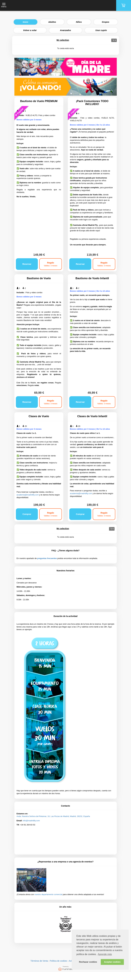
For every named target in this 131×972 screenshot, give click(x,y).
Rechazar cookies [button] (88, 962)
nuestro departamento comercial (48, 894)
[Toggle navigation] (4, 5)
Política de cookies (58, 961)
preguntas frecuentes (47, 558)
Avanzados (65, 30)
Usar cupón (101, 30)
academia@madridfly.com (28, 495)
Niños (79, 22)
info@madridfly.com (31, 820)
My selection (63, 40)
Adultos (52, 22)
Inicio (25, 22)
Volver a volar (30, 30)
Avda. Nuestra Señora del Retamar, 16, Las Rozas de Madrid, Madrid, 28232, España (53, 816)
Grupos (105, 22)
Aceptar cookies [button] (112, 962)
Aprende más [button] (105, 954)
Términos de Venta (39, 961)
